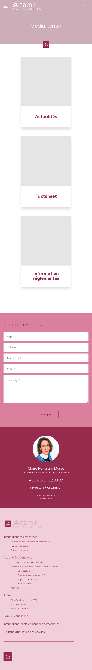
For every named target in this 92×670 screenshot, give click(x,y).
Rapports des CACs (27, 579)
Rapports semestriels (21, 550)
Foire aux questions (16, 616)
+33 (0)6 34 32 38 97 (46, 480)
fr (82, 6)
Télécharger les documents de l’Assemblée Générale (35, 566)
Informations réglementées (20, 536)
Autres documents (19, 608)
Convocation (24, 570)
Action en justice (18, 604)
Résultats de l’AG (26, 583)
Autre (7, 595)
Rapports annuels (19, 545)
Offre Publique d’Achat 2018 (24, 600)
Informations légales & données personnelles (32, 624)
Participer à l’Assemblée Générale (26, 562)
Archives (15, 587)
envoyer (46, 414)
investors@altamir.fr (46, 487)
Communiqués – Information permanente (30, 541)
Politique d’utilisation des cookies (24, 632)
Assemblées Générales (18, 557)
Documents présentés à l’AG (31, 575)
